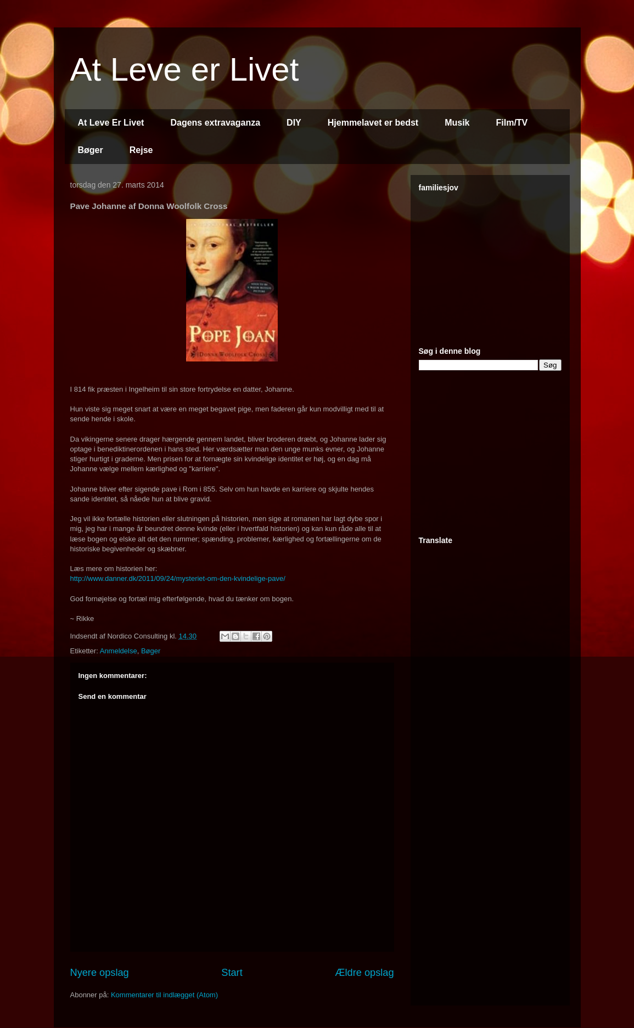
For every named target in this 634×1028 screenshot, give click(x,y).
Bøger (90, 150)
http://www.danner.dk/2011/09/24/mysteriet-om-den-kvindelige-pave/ (177, 578)
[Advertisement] (501, 264)
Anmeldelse (118, 651)
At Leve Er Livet (111, 122)
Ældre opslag (364, 972)
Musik (457, 122)
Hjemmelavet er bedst (373, 122)
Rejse (141, 150)
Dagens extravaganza (215, 122)
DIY (294, 122)
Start (231, 972)
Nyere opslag (99, 972)
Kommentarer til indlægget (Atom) (164, 995)
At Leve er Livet (184, 69)
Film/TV (512, 122)
